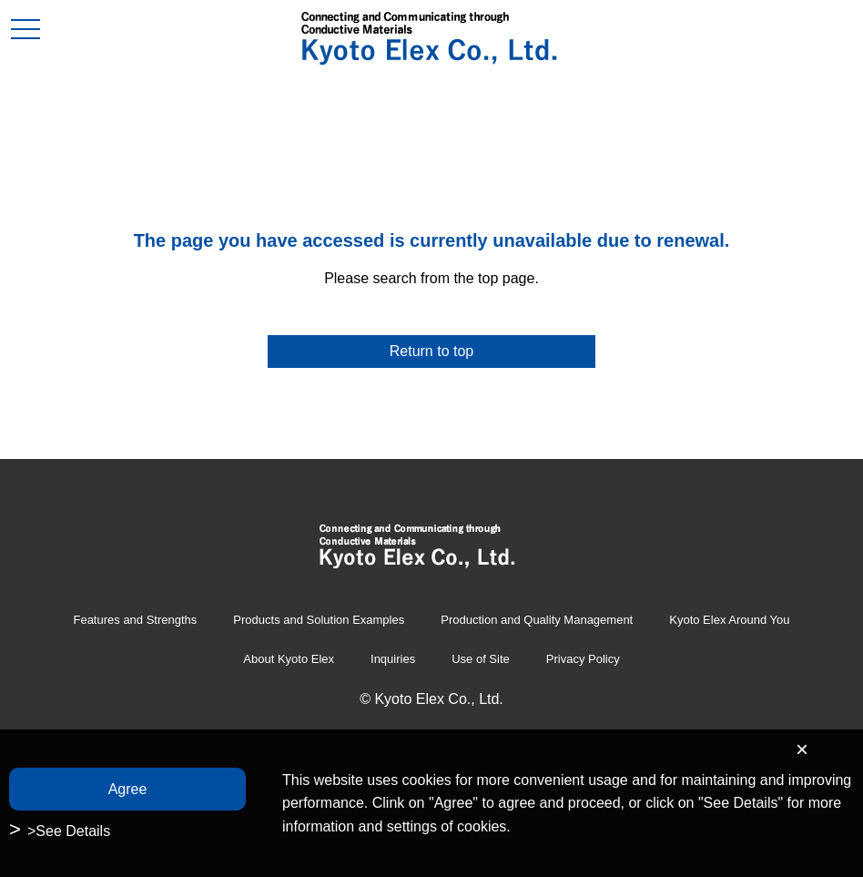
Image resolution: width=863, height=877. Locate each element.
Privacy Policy (583, 659)
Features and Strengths (135, 620)
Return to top (432, 351)
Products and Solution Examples (318, 620)
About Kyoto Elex (288, 659)
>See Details (68, 831)
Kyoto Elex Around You (729, 620)
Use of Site (481, 659)
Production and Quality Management (537, 620)
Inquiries (393, 659)
